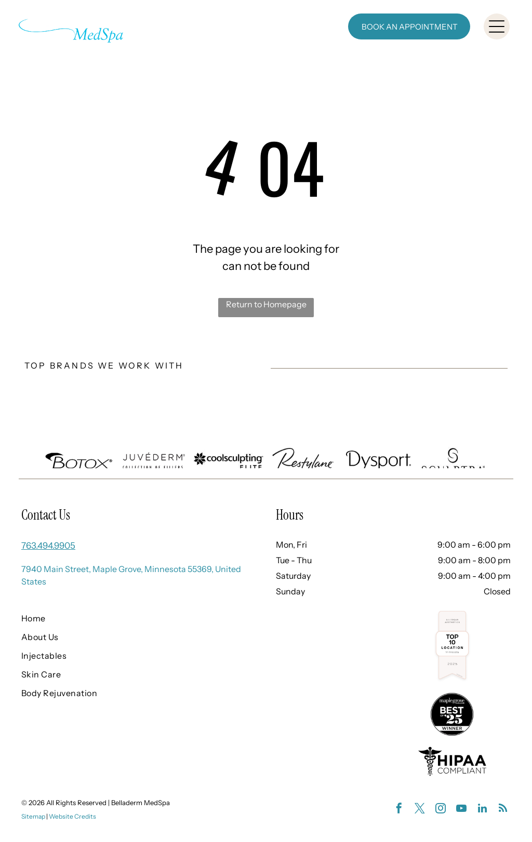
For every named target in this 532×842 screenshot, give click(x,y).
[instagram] (440, 809)
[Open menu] (497, 26)
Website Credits (72, 816)
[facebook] (399, 809)
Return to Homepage (266, 304)
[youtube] (461, 809)
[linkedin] (482, 809)
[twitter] (420, 809)
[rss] (503, 809)
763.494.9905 (48, 545)
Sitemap (33, 816)
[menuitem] (127, 618)
